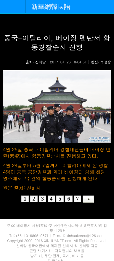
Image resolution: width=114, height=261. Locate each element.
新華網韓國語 (50, 6)
